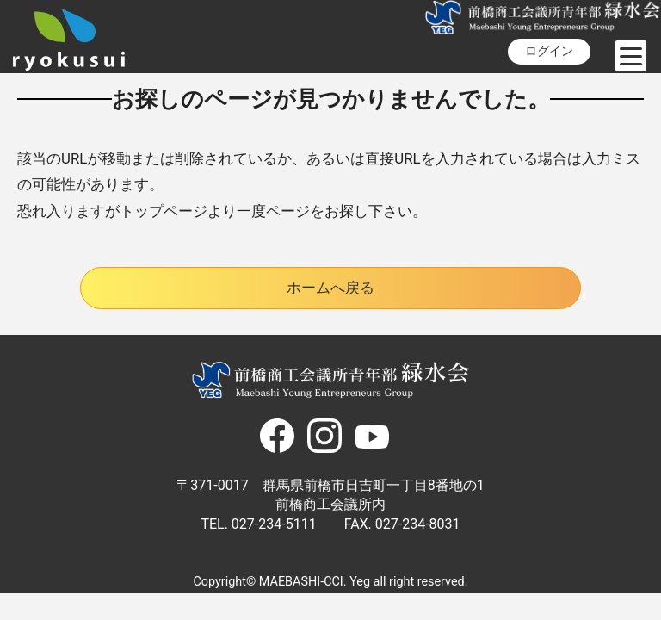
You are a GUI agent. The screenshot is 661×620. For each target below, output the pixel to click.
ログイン (549, 51)
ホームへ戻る (330, 287)
